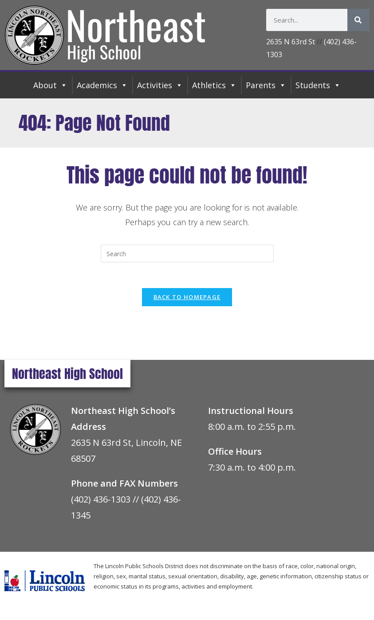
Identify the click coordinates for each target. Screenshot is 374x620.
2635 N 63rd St (290, 42)
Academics (102, 85)
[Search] (358, 20)
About (50, 85)
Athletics (214, 85)
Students (318, 85)
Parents (266, 85)
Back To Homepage (187, 298)
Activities (160, 85)
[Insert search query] (187, 253)
